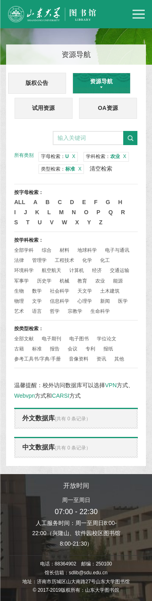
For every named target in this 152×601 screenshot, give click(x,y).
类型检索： (61, 169)
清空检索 (101, 168)
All (19, 202)
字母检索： (58, 156)
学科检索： (106, 156)
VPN (111, 385)
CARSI (60, 395)
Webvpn (24, 395)
